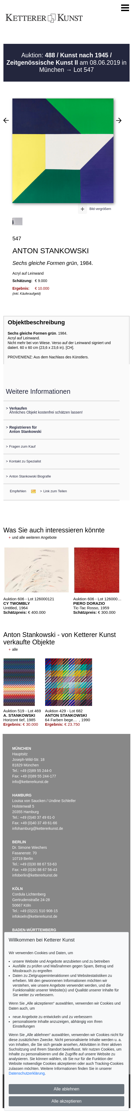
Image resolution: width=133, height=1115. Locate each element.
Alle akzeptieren (66, 1101)
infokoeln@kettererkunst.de (34, 916)
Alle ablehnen (66, 1089)
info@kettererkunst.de (30, 782)
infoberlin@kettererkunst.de (34, 875)
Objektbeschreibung (36, 322)
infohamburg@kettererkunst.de (37, 828)
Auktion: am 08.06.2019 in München (66, 62)
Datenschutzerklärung (27, 1073)
